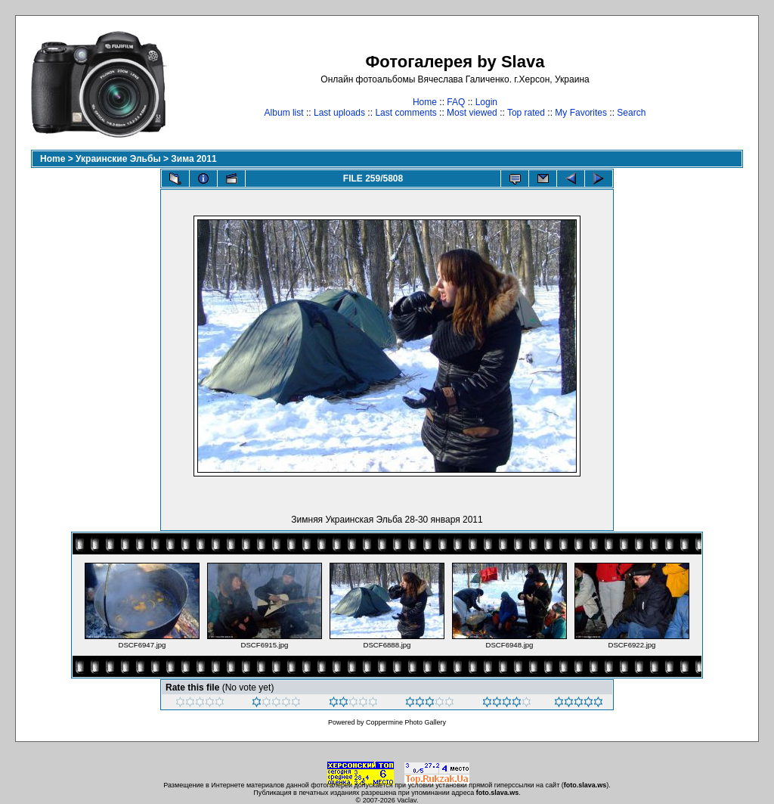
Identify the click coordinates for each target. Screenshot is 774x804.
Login (486, 102)
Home (425, 102)
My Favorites (581, 112)
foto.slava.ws (585, 785)
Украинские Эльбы (118, 159)
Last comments (405, 112)
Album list (284, 112)
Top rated (526, 112)
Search (631, 112)
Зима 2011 (193, 159)
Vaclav (406, 800)
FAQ (456, 102)
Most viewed (472, 112)
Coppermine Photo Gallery (406, 722)
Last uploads (339, 112)
